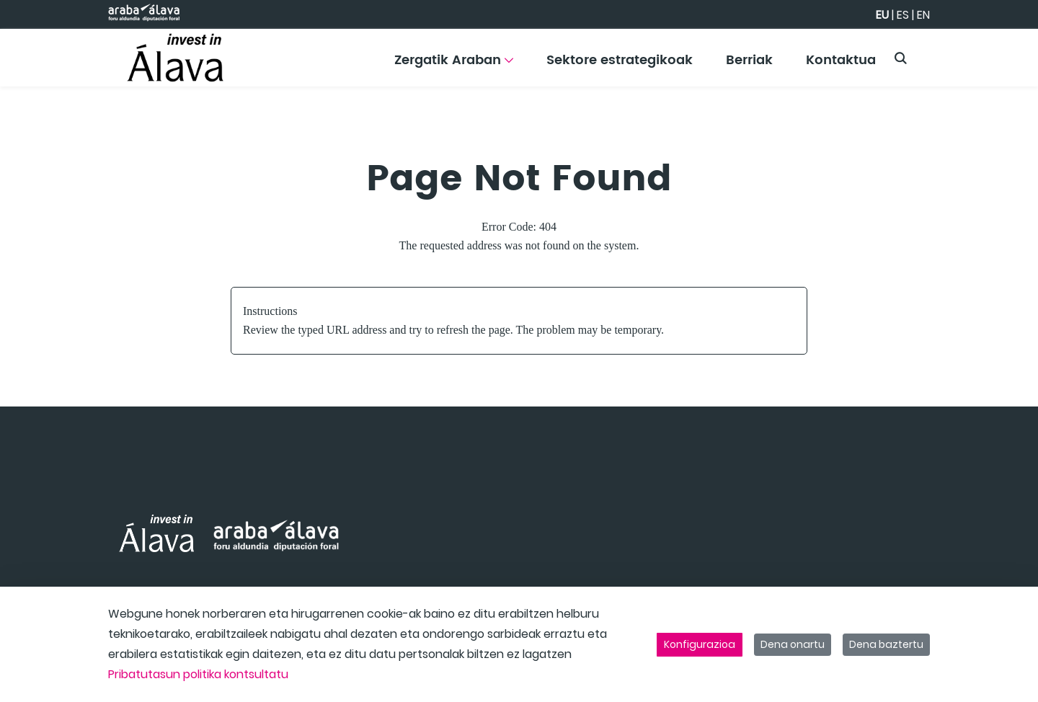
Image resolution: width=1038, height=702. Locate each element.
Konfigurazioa (699, 644)
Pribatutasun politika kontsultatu (198, 674)
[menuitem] (454, 65)
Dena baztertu (886, 644)
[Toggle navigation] (1002, 54)
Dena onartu (792, 644)
